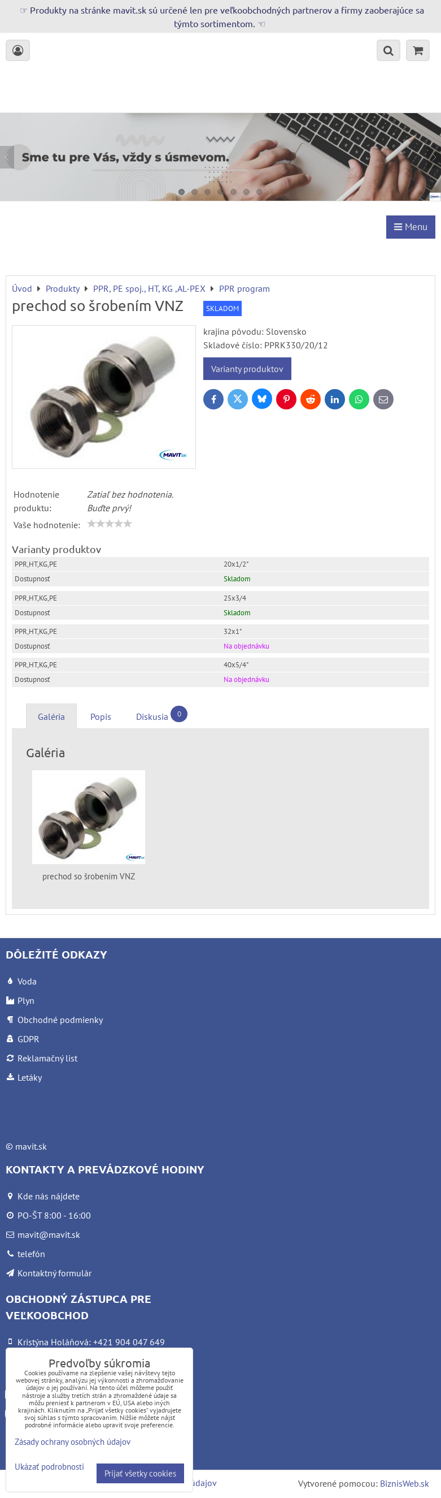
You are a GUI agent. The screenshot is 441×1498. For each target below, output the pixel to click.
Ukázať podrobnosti (49, 1467)
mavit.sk (31, 1146)
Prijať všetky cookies (140, 1473)
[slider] (109, 523)
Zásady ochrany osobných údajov (72, 1441)
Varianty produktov (247, 368)
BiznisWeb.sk (404, 1483)
